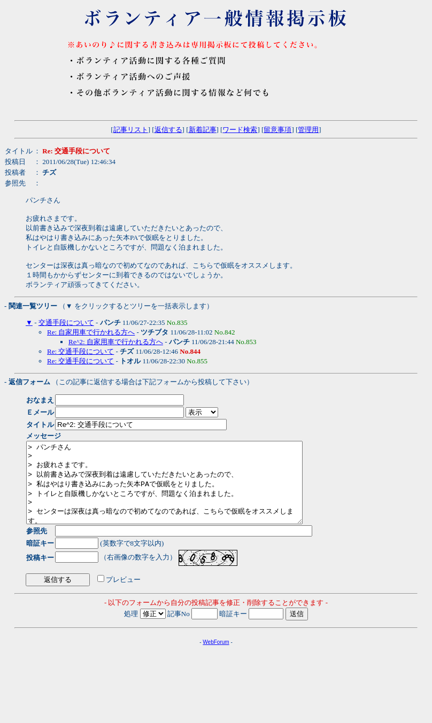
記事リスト (130, 130)
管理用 (308, 130)
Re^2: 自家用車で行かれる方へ (115, 342)
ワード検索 (239, 130)
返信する (168, 130)
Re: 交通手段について (80, 351)
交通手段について (66, 322)
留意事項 (277, 130)
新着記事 (203, 130)
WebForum (216, 658)
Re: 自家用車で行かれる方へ (91, 332)
